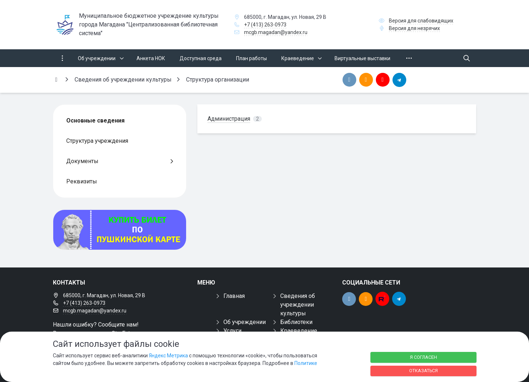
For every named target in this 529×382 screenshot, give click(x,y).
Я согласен (423, 357)
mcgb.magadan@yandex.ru (275, 32)
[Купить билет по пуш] (119, 230)
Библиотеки (296, 322)
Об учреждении (244, 322)
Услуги (232, 330)
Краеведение (298, 330)
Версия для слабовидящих (421, 21)
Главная (234, 295)
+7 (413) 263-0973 (265, 25)
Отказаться (423, 370)
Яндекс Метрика (168, 355)
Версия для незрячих (414, 28)
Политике (305, 363)
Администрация (228, 118)
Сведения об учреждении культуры (297, 304)
